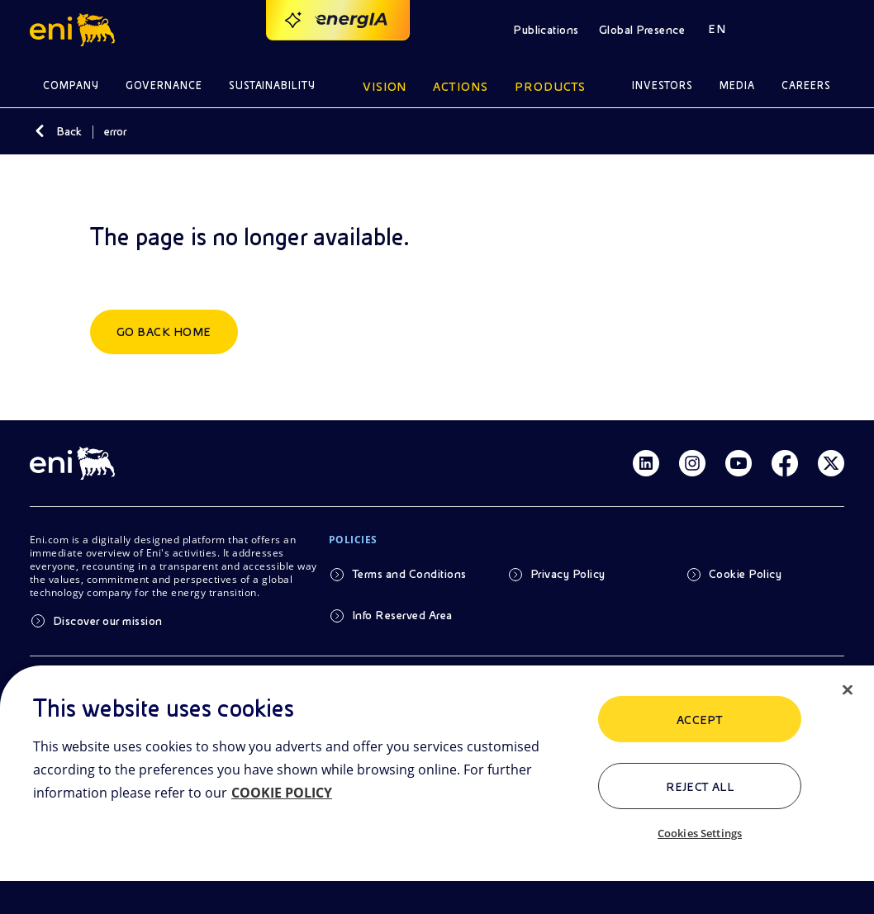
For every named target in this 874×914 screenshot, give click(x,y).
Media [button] (737, 85)
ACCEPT (700, 720)
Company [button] (71, 85)
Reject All (700, 786)
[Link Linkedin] (646, 463)
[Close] (847, 690)
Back (69, 131)
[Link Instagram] (692, 463)
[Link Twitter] (831, 463)
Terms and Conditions (409, 573)
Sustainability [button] (272, 85)
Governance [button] (164, 85)
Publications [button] (546, 29)
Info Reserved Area (402, 615)
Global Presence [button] (642, 29)
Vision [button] (385, 86)
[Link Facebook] (785, 463)
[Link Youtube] (738, 463)
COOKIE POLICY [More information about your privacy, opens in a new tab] (281, 793)
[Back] (40, 131)
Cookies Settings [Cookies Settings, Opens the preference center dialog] (700, 833)
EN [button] (716, 29)
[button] (75, 29)
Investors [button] (662, 85)
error (115, 131)
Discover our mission (108, 620)
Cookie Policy (745, 573)
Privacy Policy (568, 573)
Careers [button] (806, 85)
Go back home (163, 332)
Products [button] (550, 86)
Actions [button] (460, 86)
